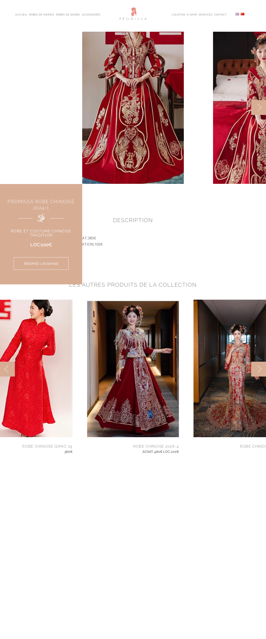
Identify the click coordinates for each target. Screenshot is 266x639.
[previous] (7, 369)
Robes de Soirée (68, 14)
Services (205, 14)
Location (178, 14)
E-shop (192, 14)
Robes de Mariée (41, 14)
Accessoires (91, 14)
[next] (258, 107)
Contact (220, 14)
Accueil (21, 14)
